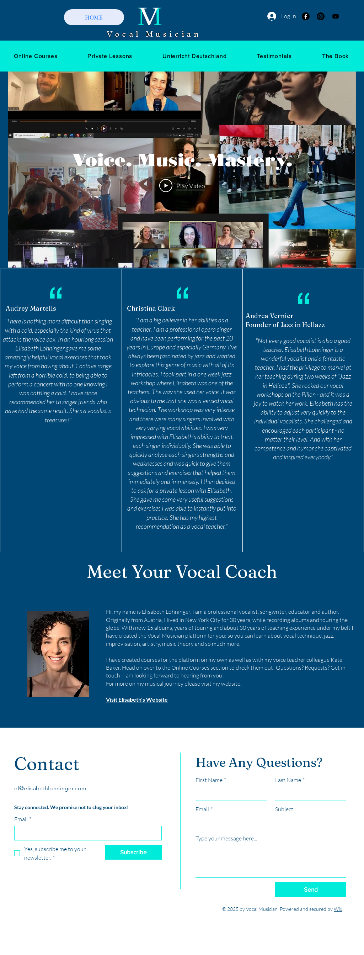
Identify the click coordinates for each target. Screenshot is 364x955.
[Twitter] (34, 888)
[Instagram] (321, 16)
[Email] (86, 833)
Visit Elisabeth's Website (137, 699)
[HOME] (94, 17)
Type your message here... (226, 838)
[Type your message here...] (271, 861)
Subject (284, 809)
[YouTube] (335, 16)
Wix (338, 909)
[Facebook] (306, 16)
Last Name (290, 780)
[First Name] (229, 793)
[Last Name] (308, 793)
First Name (211, 780)
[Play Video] (182, 185)
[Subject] (308, 822)
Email (22, 819)
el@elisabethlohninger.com (50, 788)
